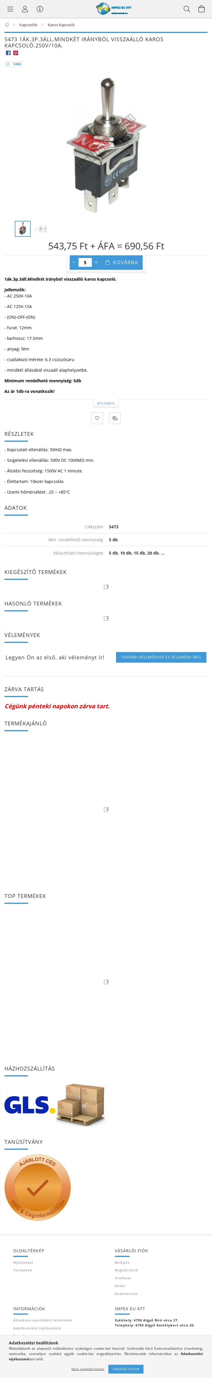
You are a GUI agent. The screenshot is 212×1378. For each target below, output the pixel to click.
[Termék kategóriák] (10, 8)
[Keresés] (187, 8)
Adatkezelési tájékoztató (37, 1328)
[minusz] (74, 262)
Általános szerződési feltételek (42, 1320)
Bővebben (106, 403)
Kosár (120, 1285)
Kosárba (125, 262)
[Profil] (25, 8)
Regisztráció (126, 1270)
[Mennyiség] (85, 262)
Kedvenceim (126, 1293)
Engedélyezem (126, 1369)
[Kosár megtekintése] (202, 8)
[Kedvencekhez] (97, 418)
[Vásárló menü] (40, 8)
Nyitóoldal (23, 1262)
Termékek (22, 1270)
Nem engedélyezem (87, 1369)
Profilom (123, 1278)
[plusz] (96, 262)
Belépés (122, 1262)
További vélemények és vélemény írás (161, 657)
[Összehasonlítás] (115, 418)
